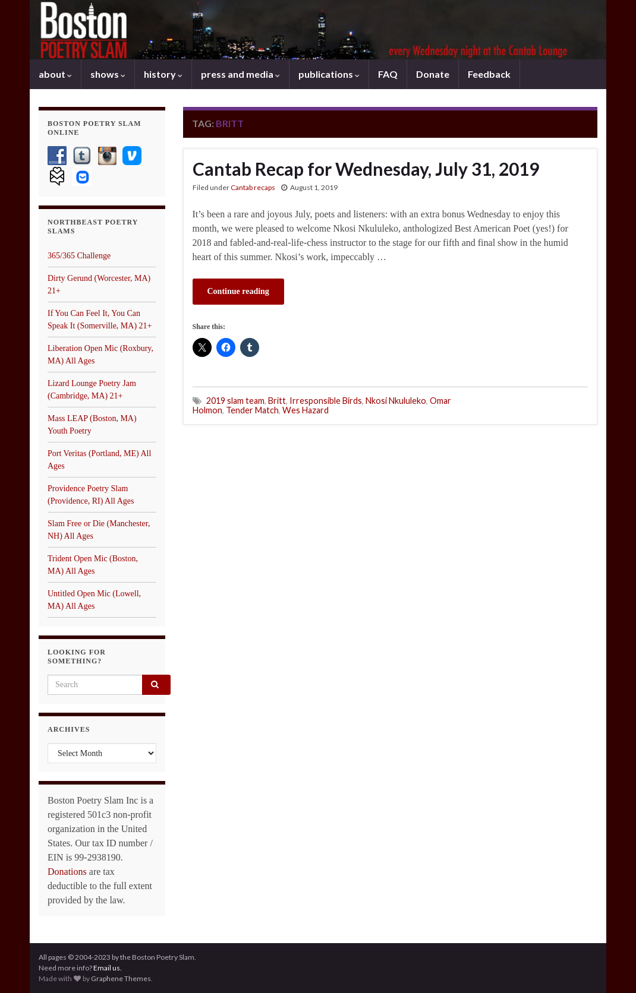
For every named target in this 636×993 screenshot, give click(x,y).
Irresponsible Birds (325, 401)
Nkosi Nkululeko (396, 401)
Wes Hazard (305, 410)
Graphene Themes (121, 978)
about (55, 74)
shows (107, 74)
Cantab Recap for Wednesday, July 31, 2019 (366, 168)
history (163, 74)
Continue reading (238, 291)
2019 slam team (235, 401)
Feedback (489, 74)
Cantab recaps (253, 187)
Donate (432, 74)
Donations (67, 871)
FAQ (388, 74)
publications (329, 74)
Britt (277, 401)
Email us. (107, 967)
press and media (240, 74)
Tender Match (252, 410)
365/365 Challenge (79, 255)
